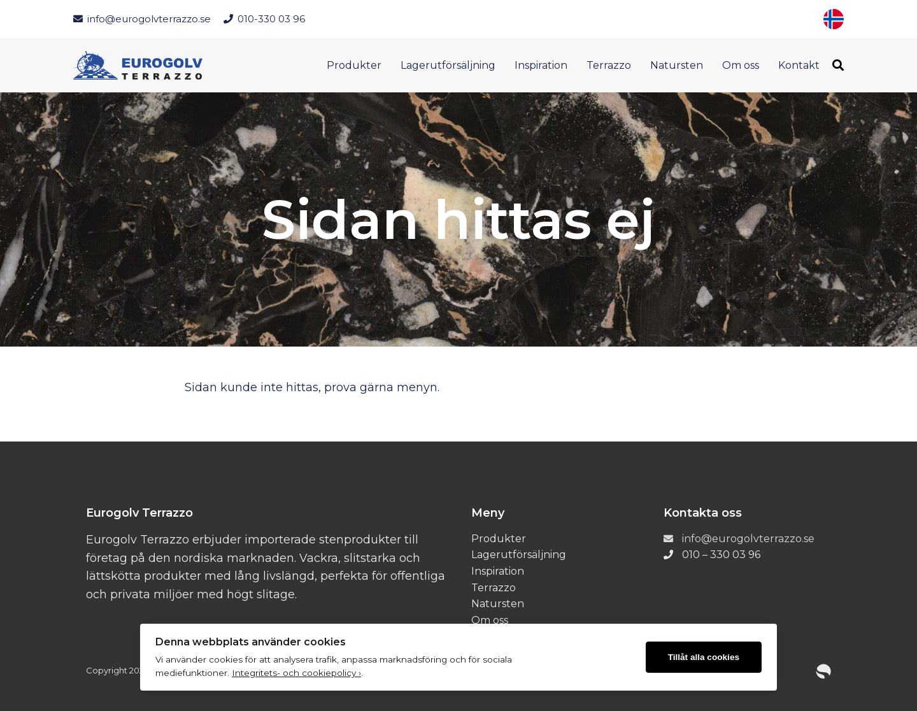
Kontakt (799, 65)
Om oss (740, 65)
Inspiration (541, 65)
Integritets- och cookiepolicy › (296, 673)
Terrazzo (608, 65)
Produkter (354, 65)
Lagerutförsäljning (448, 65)
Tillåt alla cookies (703, 657)
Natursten (676, 65)
